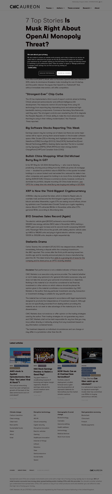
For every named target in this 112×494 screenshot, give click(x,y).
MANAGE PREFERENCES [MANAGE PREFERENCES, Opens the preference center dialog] (47, 73)
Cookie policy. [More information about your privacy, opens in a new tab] (32, 67)
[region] (56, 64)
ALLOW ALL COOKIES (64, 73)
